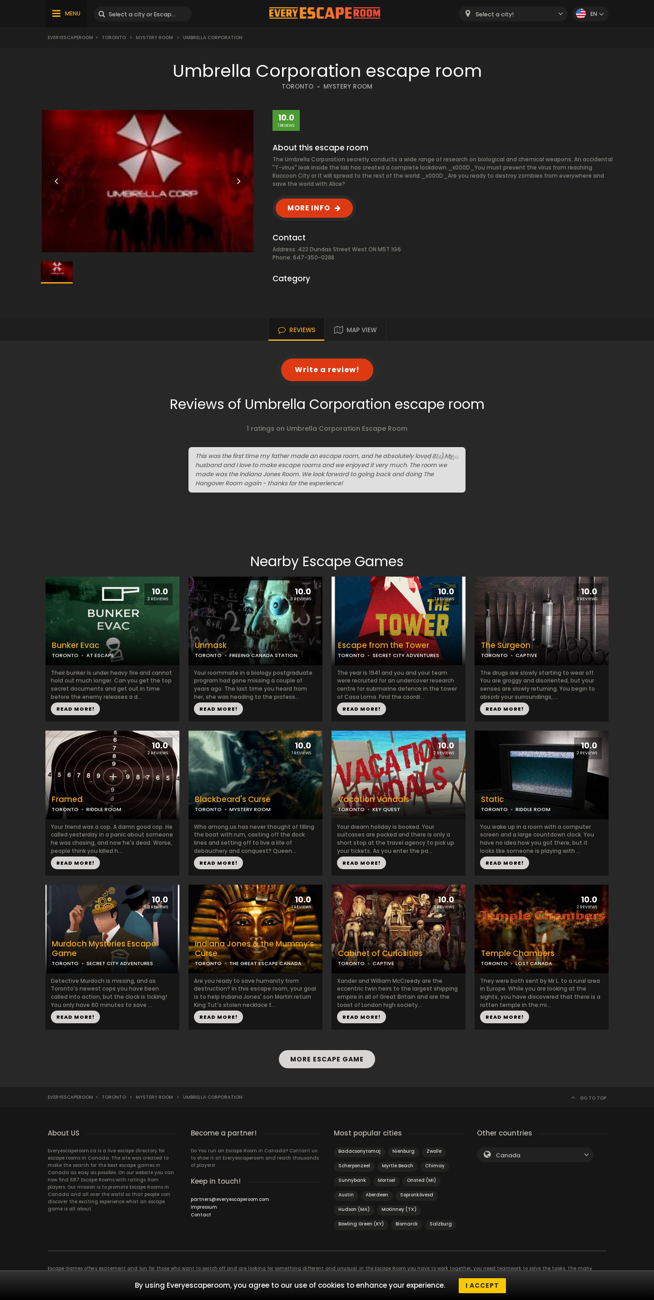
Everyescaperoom (70, 37)
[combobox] (513, 13)
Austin (346, 1194)
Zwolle (433, 1150)
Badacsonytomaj (359, 1150)
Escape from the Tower (383, 645)
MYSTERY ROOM (347, 86)
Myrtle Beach (397, 1165)
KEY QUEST (386, 809)
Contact (201, 1214)
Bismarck (407, 1223)
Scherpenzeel (354, 1165)
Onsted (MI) (421, 1179)
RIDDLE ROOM (103, 809)
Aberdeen (377, 1194)
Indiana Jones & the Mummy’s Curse (254, 948)
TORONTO (297, 86)
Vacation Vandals (373, 799)
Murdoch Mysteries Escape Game (104, 948)
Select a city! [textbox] (495, 14)
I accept (482, 1285)
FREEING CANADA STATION (263, 655)
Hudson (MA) (354, 1208)
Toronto (114, 37)
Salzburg (441, 1223)
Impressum (204, 1206)
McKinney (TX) (399, 1208)
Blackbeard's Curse (233, 799)
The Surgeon (505, 645)
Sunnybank (352, 1179)
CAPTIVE (526, 655)
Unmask (211, 645)
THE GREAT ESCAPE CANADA (265, 963)
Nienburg (403, 1150)
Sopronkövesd (416, 1194)
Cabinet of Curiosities (380, 953)
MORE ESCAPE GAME (327, 1059)
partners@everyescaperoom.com (230, 1198)
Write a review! (327, 369)
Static (492, 799)
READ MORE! (75, 708)
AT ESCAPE (100, 655)
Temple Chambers (518, 953)
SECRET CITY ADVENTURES (405, 655)
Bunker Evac (75, 645)
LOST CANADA (533, 963)
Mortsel (386, 1179)
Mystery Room (154, 37)
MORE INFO (308, 208)
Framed (67, 799)
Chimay (435, 1165)
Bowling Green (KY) (361, 1223)
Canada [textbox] (508, 1155)
